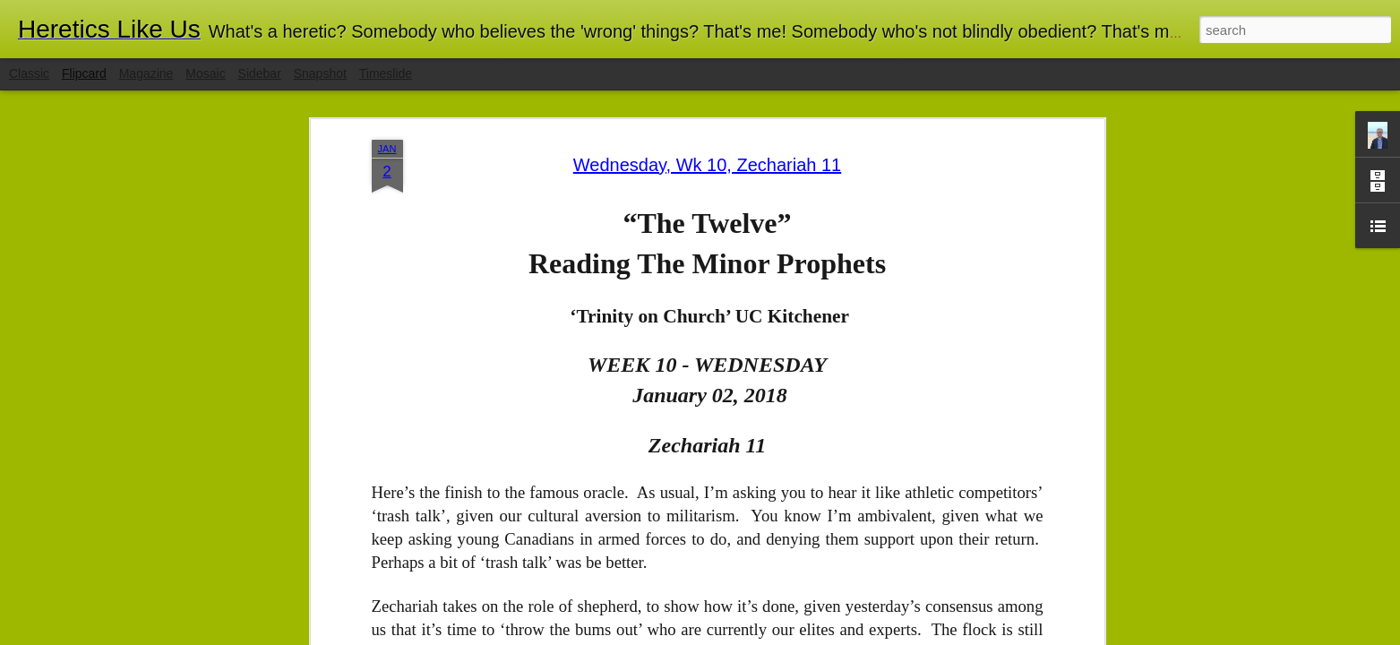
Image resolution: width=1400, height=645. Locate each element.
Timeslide (385, 73)
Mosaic (205, 73)
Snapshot (320, 73)
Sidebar (259, 73)
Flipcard (84, 73)
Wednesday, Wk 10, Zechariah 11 (707, 165)
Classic (29, 73)
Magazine (146, 73)
